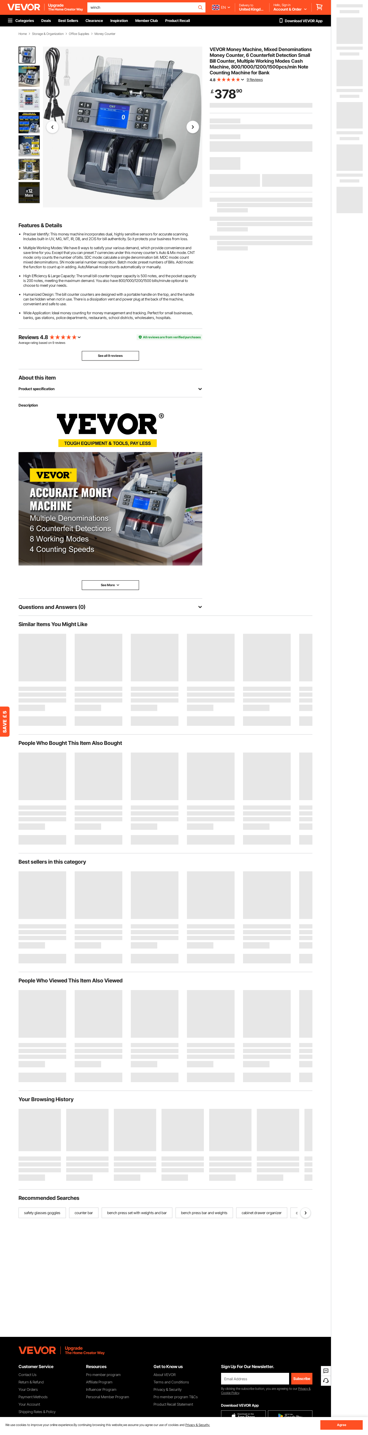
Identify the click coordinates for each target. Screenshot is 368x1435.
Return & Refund (31, 1382)
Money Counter (105, 34)
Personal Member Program (107, 1397)
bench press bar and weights (204, 1212)
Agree (341, 1425)
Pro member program (103, 1374)
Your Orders (28, 1389)
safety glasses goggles (42, 1212)
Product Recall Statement (173, 1404)
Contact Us (28, 1374)
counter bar (84, 1212)
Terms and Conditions (171, 1382)
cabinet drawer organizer (262, 1212)
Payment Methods (33, 1397)
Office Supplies (79, 34)
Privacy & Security (168, 1389)
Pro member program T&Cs (176, 1397)
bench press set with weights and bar (137, 1212)
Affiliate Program (99, 1382)
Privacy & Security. (197, 1425)
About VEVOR (165, 1374)
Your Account (29, 1404)
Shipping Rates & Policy (37, 1411)
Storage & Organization (48, 34)
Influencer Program (101, 1389)
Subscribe (301, 1378)
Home (23, 34)
